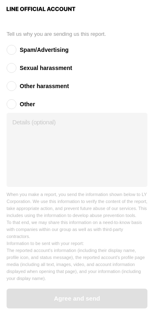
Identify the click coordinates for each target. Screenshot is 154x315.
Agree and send (77, 298)
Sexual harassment (46, 68)
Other (27, 104)
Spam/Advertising (44, 50)
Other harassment (44, 86)
